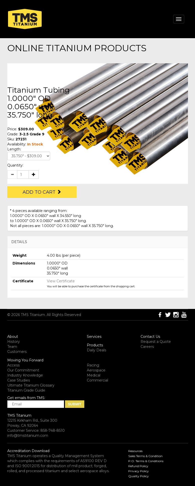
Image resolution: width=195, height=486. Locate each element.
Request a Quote (156, 341)
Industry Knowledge (25, 375)
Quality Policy (138, 476)
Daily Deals (96, 350)
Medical (93, 375)
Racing (93, 365)
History (13, 341)
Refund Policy (138, 466)
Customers (17, 351)
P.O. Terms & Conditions (145, 461)
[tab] (98, 242)
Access (13, 365)
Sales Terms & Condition (145, 456)
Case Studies (18, 380)
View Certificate (61, 281)
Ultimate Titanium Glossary (30, 385)
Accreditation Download (28, 451)
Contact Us (150, 336)
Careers (147, 346)
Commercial (97, 380)
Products (95, 345)
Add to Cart (42, 192)
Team (12, 346)
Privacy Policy (138, 471)
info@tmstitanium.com (27, 435)
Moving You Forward (25, 360)
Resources (135, 451)
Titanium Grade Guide (26, 390)
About (12, 336)
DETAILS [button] (19, 242)
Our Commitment (23, 370)
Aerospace (96, 370)
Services (94, 336)
